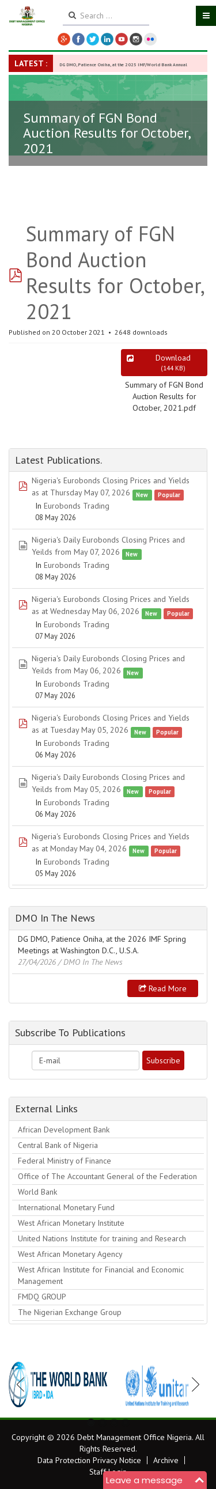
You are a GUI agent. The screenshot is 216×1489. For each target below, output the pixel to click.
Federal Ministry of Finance (64, 1160)
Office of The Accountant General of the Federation (107, 1176)
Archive (166, 1460)
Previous (24, 1384)
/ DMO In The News (90, 962)
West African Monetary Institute (71, 1223)
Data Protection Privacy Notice (89, 1460)
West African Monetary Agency (70, 1254)
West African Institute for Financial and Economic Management (101, 1275)
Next (192, 1384)
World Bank (37, 1192)
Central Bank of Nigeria (58, 1145)
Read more (163, 988)
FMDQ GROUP (42, 1296)
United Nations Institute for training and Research (102, 1238)
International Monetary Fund (66, 1207)
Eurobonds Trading (76, 506)
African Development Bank (63, 1129)
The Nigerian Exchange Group (70, 1312)
